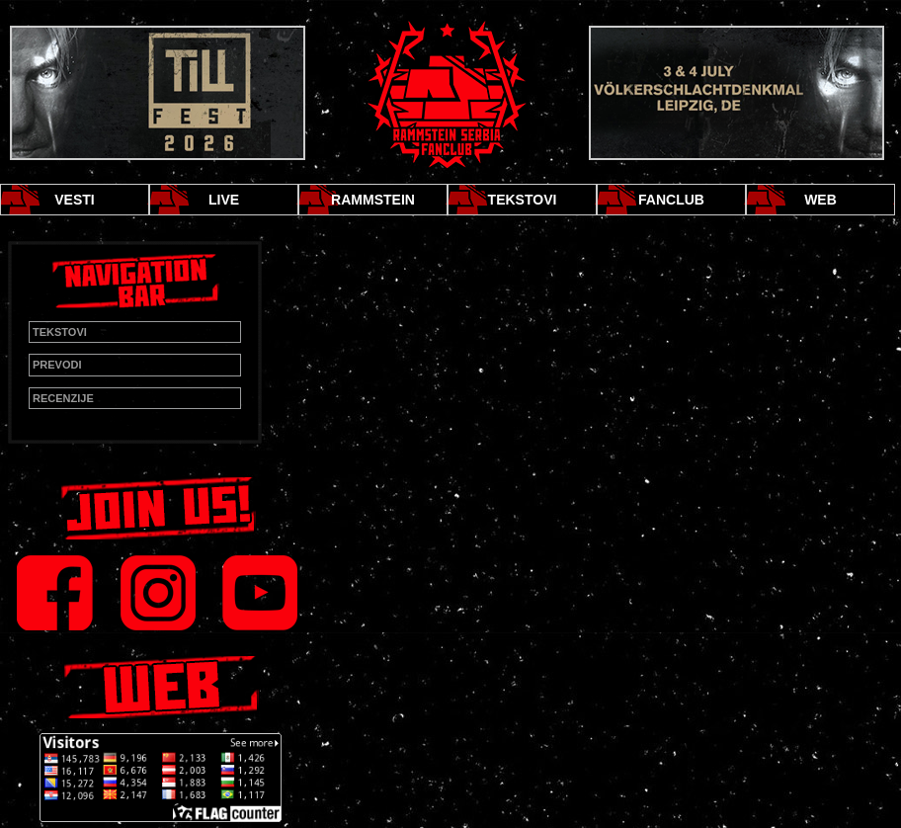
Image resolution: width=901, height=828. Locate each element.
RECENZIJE (63, 398)
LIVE (223, 199)
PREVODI (57, 365)
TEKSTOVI (522, 199)
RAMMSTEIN (373, 199)
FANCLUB (671, 199)
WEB (820, 199)
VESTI (74, 199)
